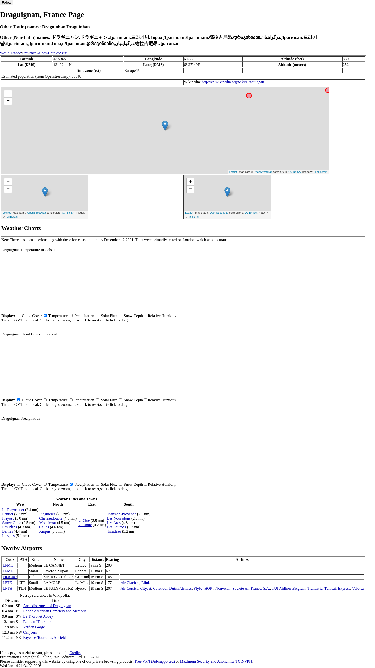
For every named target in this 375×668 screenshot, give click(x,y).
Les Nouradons (118, 518)
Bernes (7, 531)
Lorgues (8, 536)
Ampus (44, 531)
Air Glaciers (129, 583)
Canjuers (30, 632)
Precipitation (84, 316)
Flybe (198, 588)
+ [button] (8, 93)
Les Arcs (113, 523)
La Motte (85, 525)
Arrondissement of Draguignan (47, 606)
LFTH (7, 588)
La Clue (84, 520)
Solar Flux (109, 316)
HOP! (208, 588)
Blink (145, 583)
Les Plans (9, 527)
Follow (6, 2)
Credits (74, 653)
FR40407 (10, 577)
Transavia (315, 588)
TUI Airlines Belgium (288, 588)
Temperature (58, 316)
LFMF (8, 571)
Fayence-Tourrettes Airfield (44, 637)
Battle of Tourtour (37, 622)
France (16, 53)
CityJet (145, 588)
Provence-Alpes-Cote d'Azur (44, 53)
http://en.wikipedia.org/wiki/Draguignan (233, 82)
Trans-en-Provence (121, 514)
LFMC (8, 565)
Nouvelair (223, 588)
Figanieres (47, 514)
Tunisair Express (337, 588)
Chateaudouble (50, 518)
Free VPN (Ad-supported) (155, 661)
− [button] (8, 101)
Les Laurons (116, 527)
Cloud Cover (32, 316)
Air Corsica (129, 588)
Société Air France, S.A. (251, 588)
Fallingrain (321, 171)
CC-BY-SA (294, 171)
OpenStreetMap (263, 171)
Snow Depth (133, 316)
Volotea (358, 588)
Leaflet (233, 171)
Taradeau (114, 531)
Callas (44, 527)
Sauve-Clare (11, 523)
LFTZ (7, 583)
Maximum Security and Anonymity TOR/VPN (216, 661)
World (5, 53)
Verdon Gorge (34, 627)
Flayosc (8, 518)
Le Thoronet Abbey (38, 616)
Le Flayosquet (13, 510)
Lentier (7, 514)
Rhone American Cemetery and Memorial (55, 611)
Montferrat (47, 523)
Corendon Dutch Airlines (172, 588)
